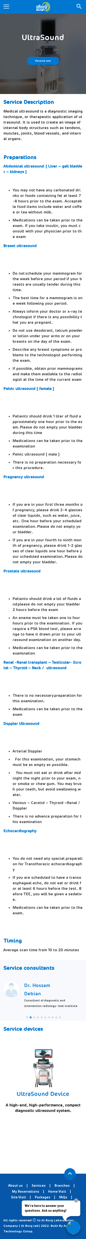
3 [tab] (34, 1017)
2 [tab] (30, 1017)
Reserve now (43, 60)
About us (15, 1186)
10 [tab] (60, 1017)
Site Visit (18, 1197)
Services (39, 1186)
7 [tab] (49, 1017)
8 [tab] (52, 1017)
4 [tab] (38, 1017)
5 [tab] (41, 1017)
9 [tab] (56, 1017)
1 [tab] (27, 1017)
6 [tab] (45, 1017)
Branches (62, 1186)
